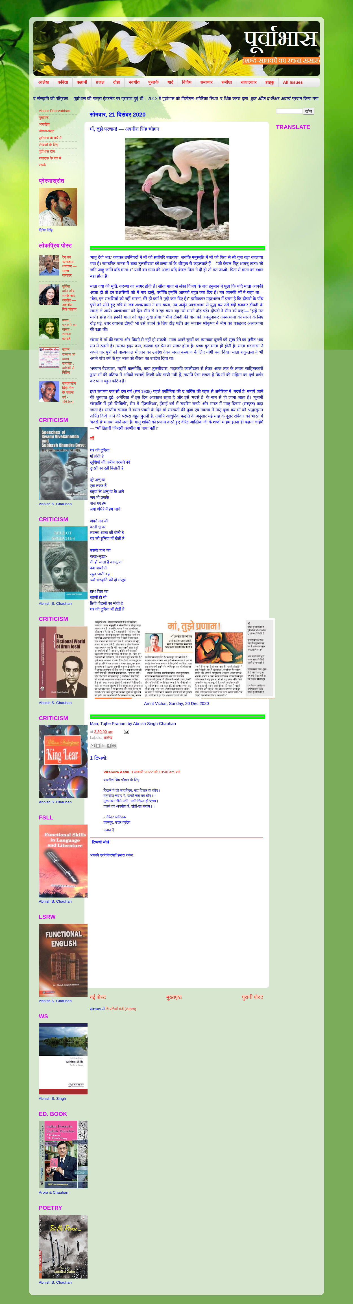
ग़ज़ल (100, 82)
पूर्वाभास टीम (47, 151)
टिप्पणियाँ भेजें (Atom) (121, 1009)
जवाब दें (109, 830)
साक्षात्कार (249, 82)
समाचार (206, 82)
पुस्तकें (153, 82)
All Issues (293, 82)
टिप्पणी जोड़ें (100, 842)
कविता (63, 82)
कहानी (82, 82)
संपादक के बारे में (50, 158)
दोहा (116, 82)
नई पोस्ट (98, 997)
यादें (170, 82)
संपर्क (42, 165)
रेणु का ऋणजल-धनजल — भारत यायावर (69, 266)
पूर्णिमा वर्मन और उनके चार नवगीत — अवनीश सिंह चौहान (69, 297)
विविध (186, 82)
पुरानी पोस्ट (252, 997)
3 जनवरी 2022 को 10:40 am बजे (155, 772)
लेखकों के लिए (48, 145)
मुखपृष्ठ (44, 117)
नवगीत (134, 82)
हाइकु (269, 82)
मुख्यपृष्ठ (174, 997)
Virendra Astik (116, 772)
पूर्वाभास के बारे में (50, 138)
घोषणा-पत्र (46, 131)
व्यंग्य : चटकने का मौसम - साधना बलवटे (69, 329)
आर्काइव (44, 124)
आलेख (43, 82)
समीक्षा (226, 82)
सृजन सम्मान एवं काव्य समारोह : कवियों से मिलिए (68, 361)
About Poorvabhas (54, 111)
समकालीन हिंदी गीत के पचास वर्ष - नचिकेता (69, 392)
